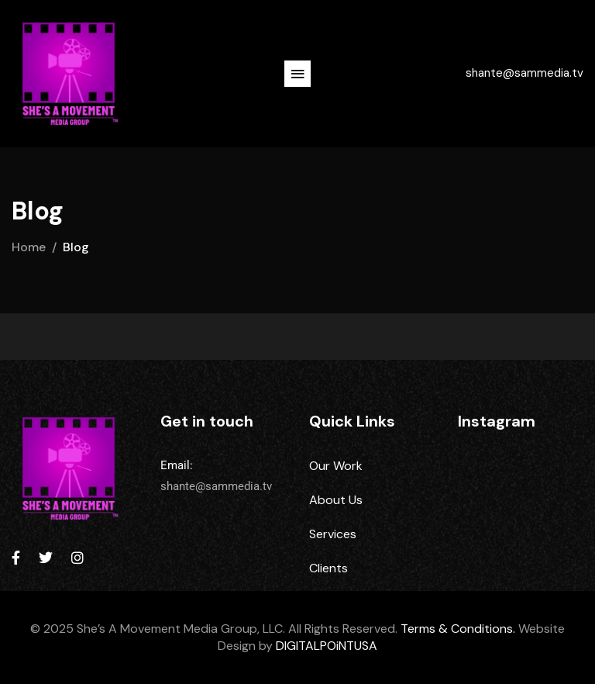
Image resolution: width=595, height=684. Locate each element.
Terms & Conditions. (458, 628)
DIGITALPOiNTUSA (326, 645)
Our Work (336, 466)
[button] (297, 73)
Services (332, 534)
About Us (336, 500)
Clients (328, 568)
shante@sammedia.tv (524, 73)
